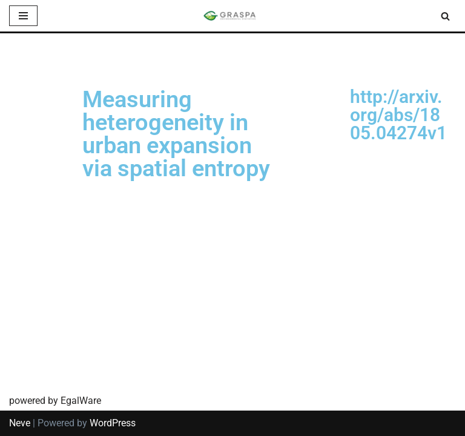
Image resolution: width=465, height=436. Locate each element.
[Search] (445, 16)
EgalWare (81, 400)
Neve (19, 423)
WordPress (113, 423)
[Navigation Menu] (23, 15)
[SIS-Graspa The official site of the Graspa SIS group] (232, 15)
